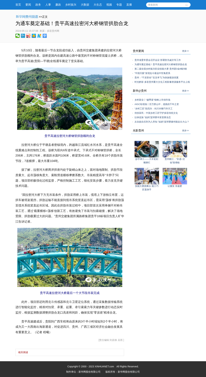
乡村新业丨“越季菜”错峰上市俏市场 (152, 100)
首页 (18, 4)
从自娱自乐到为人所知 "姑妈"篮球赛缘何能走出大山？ (162, 121)
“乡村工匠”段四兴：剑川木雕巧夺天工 (154, 108)
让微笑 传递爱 (175, 186)
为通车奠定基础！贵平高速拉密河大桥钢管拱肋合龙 (161, 64)
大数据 (85, 4)
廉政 (58, 4)
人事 (48, 4)
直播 (129, 4)
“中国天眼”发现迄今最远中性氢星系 (152, 73)
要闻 (28, 4)
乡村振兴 (70, 4)
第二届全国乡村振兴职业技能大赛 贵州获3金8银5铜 (161, 68)
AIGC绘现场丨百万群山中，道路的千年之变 (157, 104)
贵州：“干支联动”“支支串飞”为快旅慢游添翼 (156, 77)
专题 (119, 4)
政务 (38, 4)
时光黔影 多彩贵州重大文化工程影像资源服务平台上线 (162, 82)
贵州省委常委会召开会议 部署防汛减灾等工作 (158, 60)
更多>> (185, 51)
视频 (109, 4)
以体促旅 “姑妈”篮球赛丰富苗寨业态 (153, 117)
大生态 (98, 4)
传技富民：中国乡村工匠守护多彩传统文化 (156, 113)
